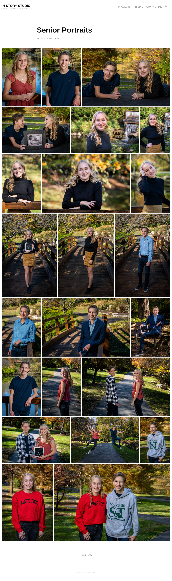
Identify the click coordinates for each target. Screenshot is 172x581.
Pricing (138, 7)
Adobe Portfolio (90, 572)
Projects (124, 7)
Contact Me (154, 7)
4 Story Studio (17, 6)
